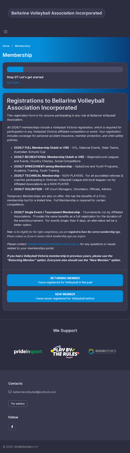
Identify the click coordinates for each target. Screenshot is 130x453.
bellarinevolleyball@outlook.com (32, 392)
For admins (18, 403)
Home (6, 45)
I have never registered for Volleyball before (65, 296)
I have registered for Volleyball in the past (65, 280)
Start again (13, 82)
